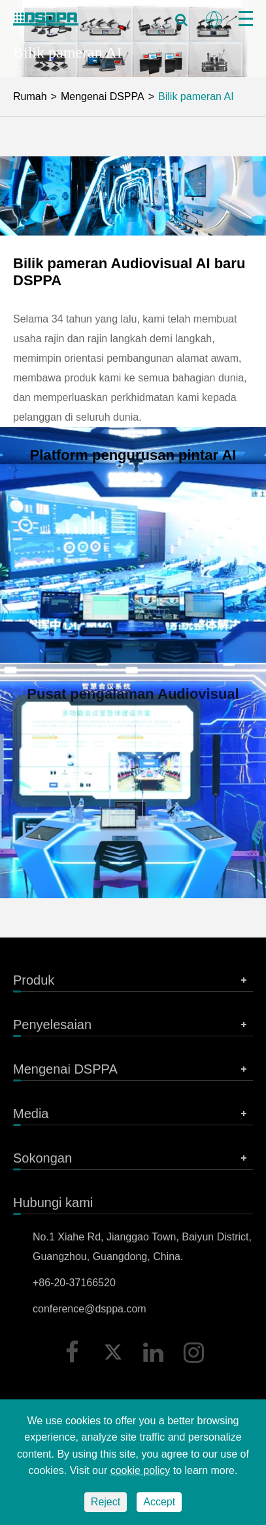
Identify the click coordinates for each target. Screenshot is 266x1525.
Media (133, 1117)
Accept (159, 1501)
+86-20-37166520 (74, 1286)
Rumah (30, 96)
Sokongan (133, 1162)
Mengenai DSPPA (102, 96)
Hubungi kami (53, 1206)
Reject (105, 1501)
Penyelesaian (133, 1028)
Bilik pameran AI (196, 96)
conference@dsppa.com (89, 1312)
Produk (133, 984)
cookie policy (140, 1470)
